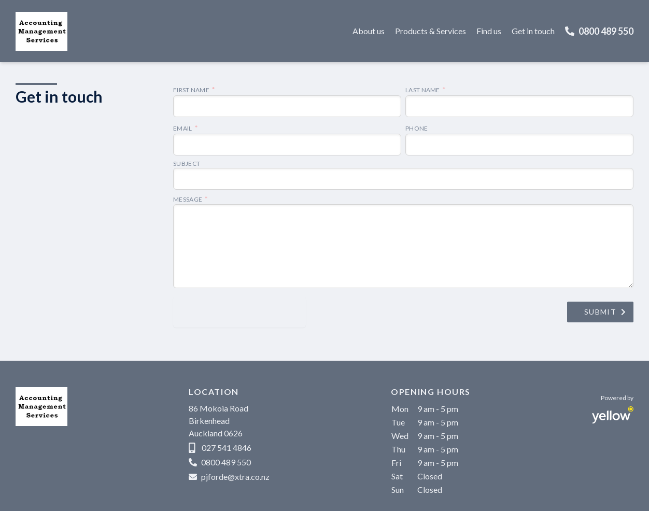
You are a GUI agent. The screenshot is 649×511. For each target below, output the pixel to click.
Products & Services (430, 31)
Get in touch (533, 31)
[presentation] (239, 312)
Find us (488, 31)
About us (368, 31)
